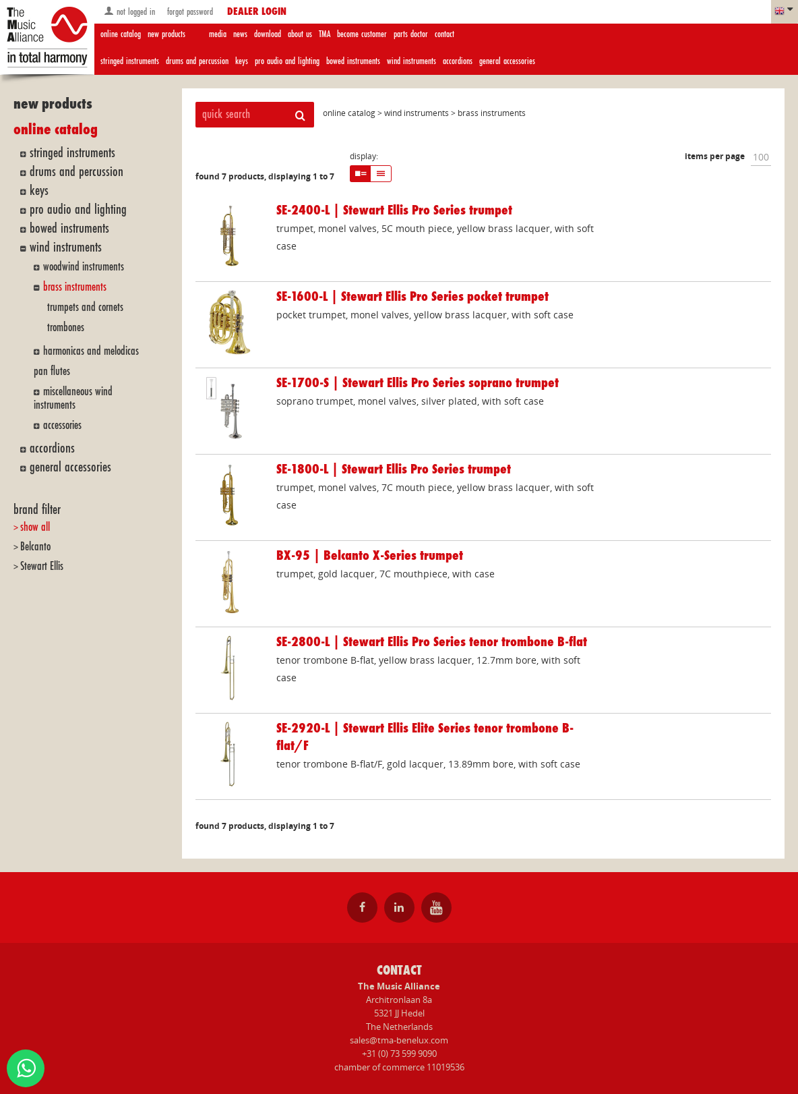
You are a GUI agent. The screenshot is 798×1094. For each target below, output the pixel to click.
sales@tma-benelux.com (399, 1040)
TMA (324, 34)
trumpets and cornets (85, 307)
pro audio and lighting (287, 61)
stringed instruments (129, 61)
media (217, 34)
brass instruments (74, 287)
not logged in (129, 11)
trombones (65, 327)
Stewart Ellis (41, 566)
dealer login (256, 12)
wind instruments (411, 61)
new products (166, 34)
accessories (62, 425)
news (240, 34)
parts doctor (411, 34)
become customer (362, 34)
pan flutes (52, 371)
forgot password (188, 12)
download (267, 34)
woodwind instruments (83, 266)
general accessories (507, 61)
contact (444, 34)
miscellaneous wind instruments (73, 398)
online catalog (120, 34)
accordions (457, 61)
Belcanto (35, 546)
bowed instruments (353, 61)
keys (241, 61)
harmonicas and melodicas (91, 351)
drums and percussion (197, 61)
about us (300, 34)
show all (35, 527)
